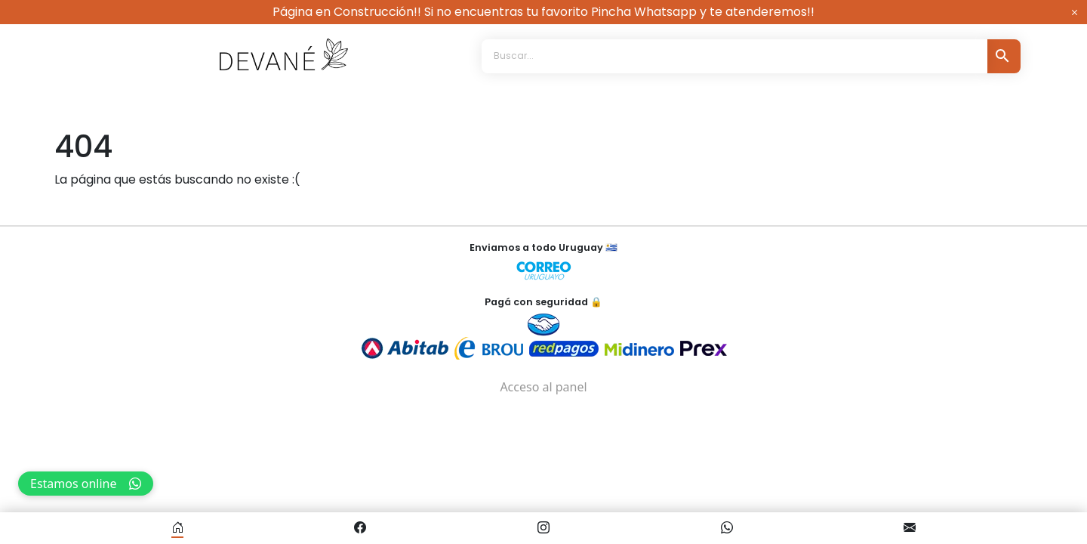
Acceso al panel (543, 383)
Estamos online (85, 483)
